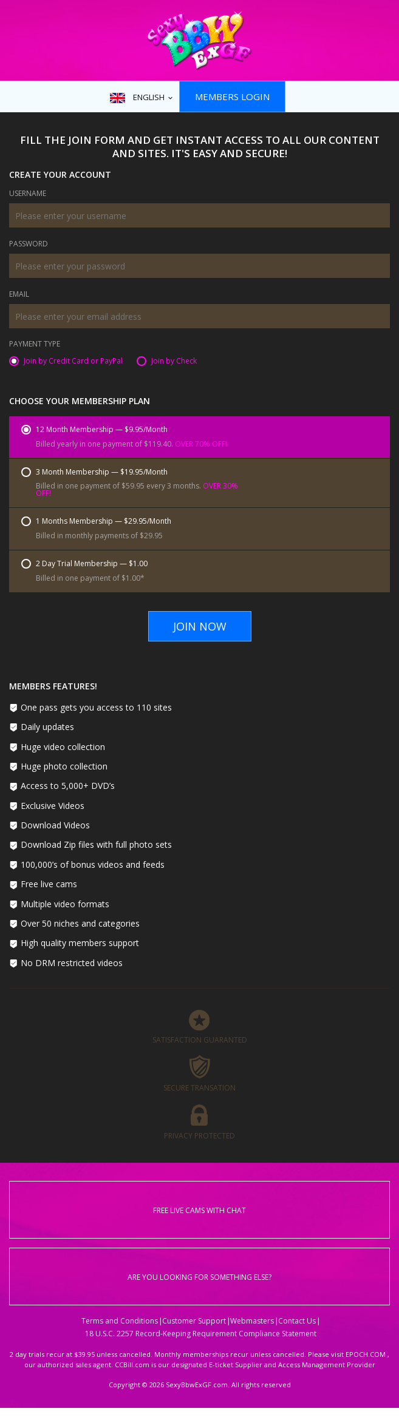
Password (28, 244)
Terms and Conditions (119, 1321)
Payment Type (34, 344)
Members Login (232, 96)
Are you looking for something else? (199, 1277)
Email (19, 295)
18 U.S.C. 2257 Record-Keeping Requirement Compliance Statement (200, 1333)
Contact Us (297, 1321)
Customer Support (194, 1321)
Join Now (200, 626)
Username (27, 194)
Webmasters (252, 1321)
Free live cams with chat (199, 1210)
